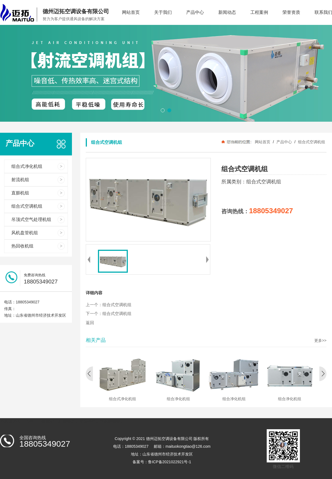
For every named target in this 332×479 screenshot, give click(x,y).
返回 (90, 323)
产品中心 (195, 12)
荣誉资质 (291, 12)
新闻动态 (227, 12)
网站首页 (131, 12)
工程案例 (259, 12)
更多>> (320, 340)
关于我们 (163, 12)
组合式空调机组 (311, 142)
